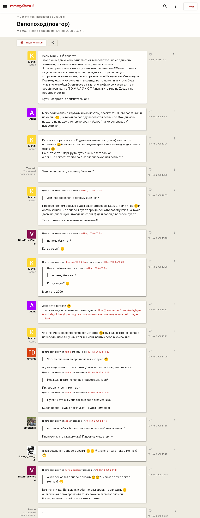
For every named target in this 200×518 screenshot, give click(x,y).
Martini (32, 61)
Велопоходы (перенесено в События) (41, 16)
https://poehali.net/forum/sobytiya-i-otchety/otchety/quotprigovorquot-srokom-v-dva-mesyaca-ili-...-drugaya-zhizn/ (91, 314)
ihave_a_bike (72, 470)
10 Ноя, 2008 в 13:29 (91, 190)
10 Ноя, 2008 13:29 (157, 175)
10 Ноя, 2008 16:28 (157, 238)
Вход (190, 6)
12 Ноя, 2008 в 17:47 (106, 470)
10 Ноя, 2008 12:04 (157, 144)
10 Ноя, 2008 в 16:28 (113, 262)
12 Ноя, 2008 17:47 (157, 454)
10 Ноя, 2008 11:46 (157, 116)
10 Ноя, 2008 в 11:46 (96, 421)
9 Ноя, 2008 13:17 (157, 59)
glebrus (31, 358)
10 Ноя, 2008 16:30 (157, 267)
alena (67, 421)
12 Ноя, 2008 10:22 (157, 336)
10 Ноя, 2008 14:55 (157, 195)
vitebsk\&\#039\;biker (75, 262)
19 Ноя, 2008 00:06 (70, 30)
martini (67, 352)
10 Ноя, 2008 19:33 (157, 309)
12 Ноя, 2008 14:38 (157, 426)
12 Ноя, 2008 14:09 (157, 356)
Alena (32, 118)
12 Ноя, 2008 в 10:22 (98, 352)
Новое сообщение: (42, 30)
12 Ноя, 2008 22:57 (158, 474)
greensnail (30, 427)
